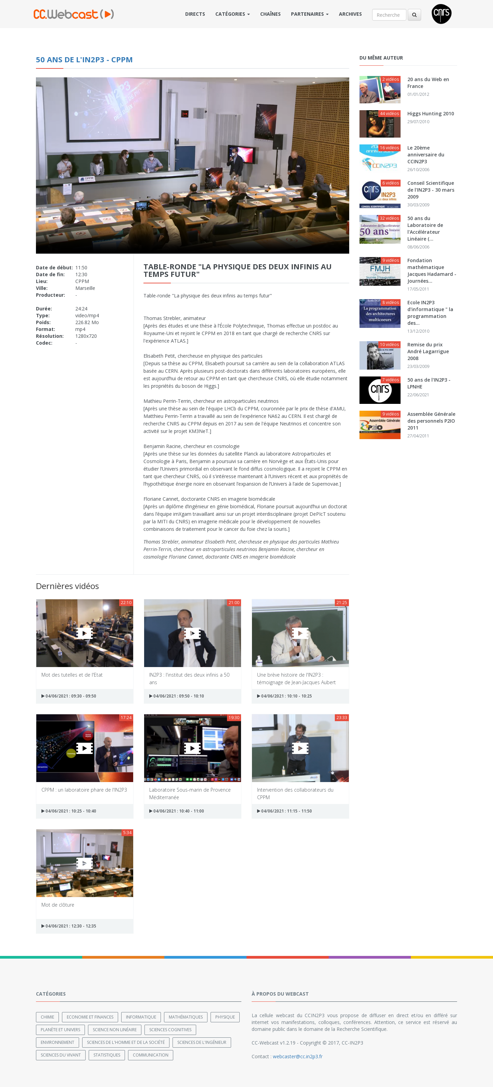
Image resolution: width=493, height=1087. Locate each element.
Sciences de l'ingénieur (201, 1042)
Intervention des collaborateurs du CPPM (295, 793)
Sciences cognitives (170, 1029)
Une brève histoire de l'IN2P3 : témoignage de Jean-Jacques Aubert (296, 678)
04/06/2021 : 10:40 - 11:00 (176, 811)
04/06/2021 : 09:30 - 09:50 (68, 696)
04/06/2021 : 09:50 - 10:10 (176, 696)
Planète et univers (60, 1029)
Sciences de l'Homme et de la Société (126, 1042)
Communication (150, 1055)
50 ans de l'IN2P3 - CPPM (84, 59)
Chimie (47, 1017)
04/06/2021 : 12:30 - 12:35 (68, 926)
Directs (195, 14)
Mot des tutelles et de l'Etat (72, 675)
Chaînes (270, 14)
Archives (350, 14)
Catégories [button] (232, 14)
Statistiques (106, 1055)
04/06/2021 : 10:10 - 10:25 (284, 696)
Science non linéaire (115, 1029)
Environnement (57, 1042)
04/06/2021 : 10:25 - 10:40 (68, 811)
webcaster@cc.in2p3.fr (298, 1056)
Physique (225, 1017)
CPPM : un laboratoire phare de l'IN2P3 (84, 790)
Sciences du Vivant (61, 1055)
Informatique (141, 1017)
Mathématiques (186, 1017)
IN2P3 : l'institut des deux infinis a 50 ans (189, 678)
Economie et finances (90, 1017)
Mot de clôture (57, 904)
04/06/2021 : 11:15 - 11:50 (284, 811)
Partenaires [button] (310, 14)
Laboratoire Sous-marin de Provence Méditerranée (190, 793)
